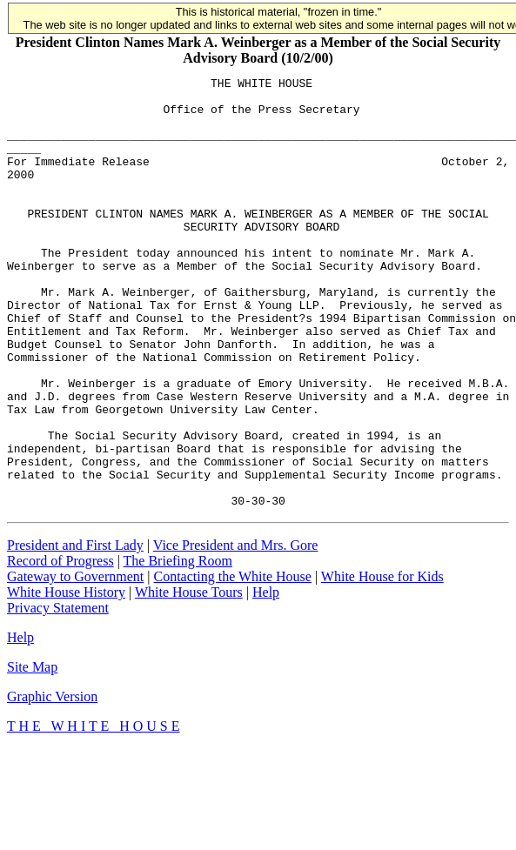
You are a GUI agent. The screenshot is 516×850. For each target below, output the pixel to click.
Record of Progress (60, 646)
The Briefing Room (178, 646)
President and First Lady (75, 631)
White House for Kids (382, 662)
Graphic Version (52, 782)
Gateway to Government (75, 662)
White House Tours (189, 678)
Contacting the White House (232, 662)
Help (265, 678)
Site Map (32, 753)
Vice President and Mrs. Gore (235, 631)
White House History (66, 678)
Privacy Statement (58, 693)
